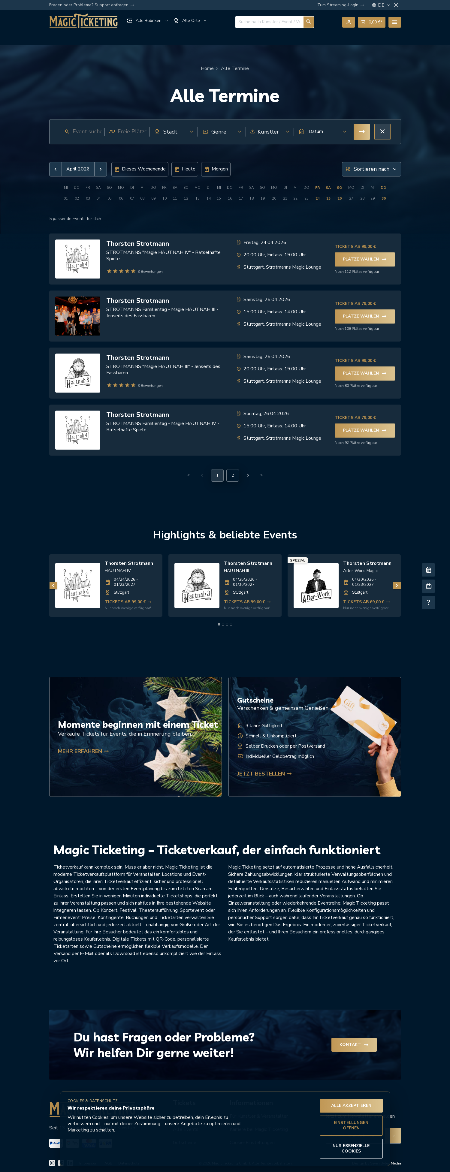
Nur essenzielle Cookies (351, 1148)
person (348, 22)
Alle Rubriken (148, 21)
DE (384, 5)
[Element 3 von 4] (227, 624)
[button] (321, 132)
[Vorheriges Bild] (53, 585)
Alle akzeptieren (351, 1105)
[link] (105, 585)
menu (394, 22)
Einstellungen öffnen (351, 1125)
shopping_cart (371, 22)
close (396, 5)
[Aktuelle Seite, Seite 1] (217, 475)
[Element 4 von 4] (231, 624)
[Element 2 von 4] (223, 624)
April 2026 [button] (78, 169)
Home (207, 68)
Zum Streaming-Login (340, 5)
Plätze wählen (365, 259)
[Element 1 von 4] (219, 624)
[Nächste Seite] (248, 475)
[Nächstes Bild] (397, 585)
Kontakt (354, 1044)
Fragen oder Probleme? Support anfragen (91, 5)
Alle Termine (235, 68)
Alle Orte (190, 21)
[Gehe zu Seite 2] (233, 475)
